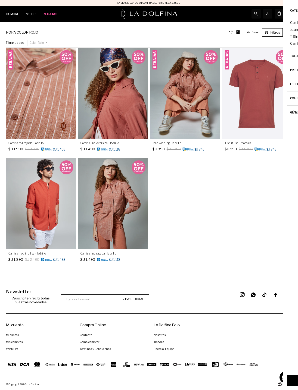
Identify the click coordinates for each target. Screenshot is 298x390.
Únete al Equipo (164, 349)
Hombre (12, 14)
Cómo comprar (89, 342)
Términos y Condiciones (95, 349)
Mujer (31, 14)
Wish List (12, 349)
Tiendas (159, 342)
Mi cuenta (12, 335)
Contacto (86, 335)
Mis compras (14, 342)
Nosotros (160, 335)
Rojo (37, 42)
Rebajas (50, 14)
